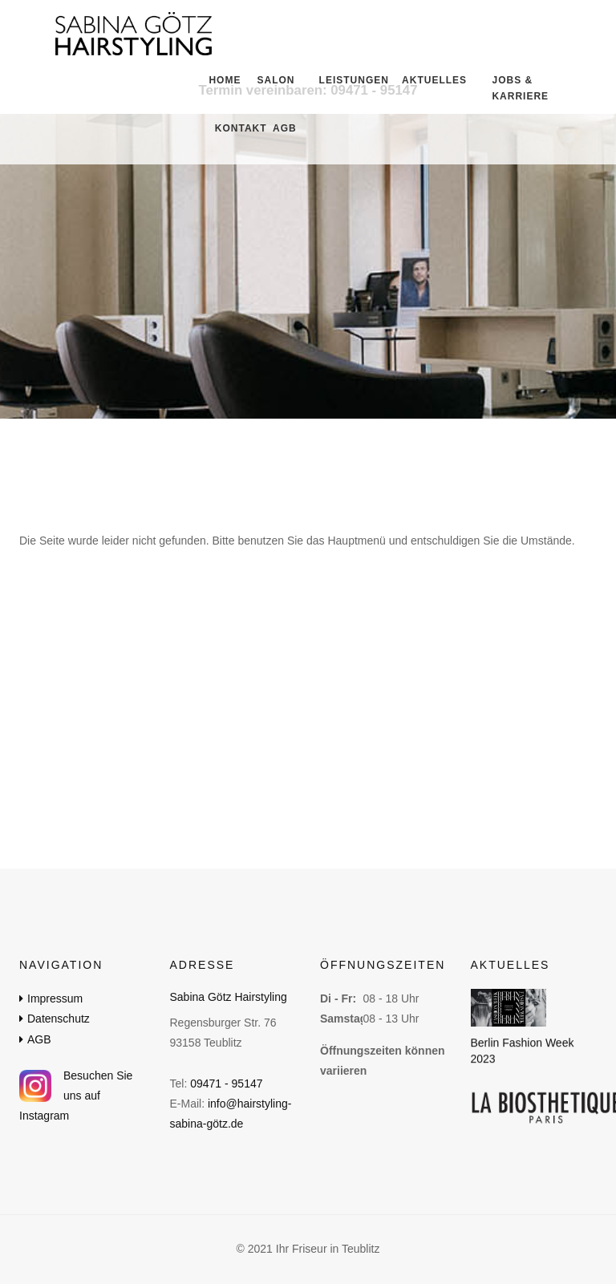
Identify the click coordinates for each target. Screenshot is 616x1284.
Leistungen (345, 80)
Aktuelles (426, 80)
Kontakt (234, 128)
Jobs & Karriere (520, 88)
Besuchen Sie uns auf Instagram (75, 1095)
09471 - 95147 (226, 1083)
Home (221, 80)
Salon (272, 80)
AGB (282, 128)
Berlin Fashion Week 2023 (522, 1051)
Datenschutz (58, 1018)
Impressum (55, 998)
